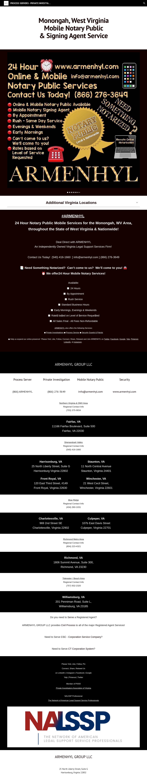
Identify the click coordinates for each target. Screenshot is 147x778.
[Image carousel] (73, 122)
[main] (73, 28)
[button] (144, 3)
